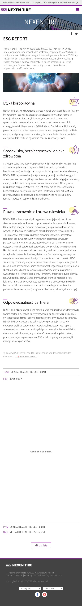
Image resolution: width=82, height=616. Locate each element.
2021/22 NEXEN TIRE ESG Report (27, 526)
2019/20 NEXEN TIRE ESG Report (27, 532)
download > (15, 378)
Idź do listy (41, 545)
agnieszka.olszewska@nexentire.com (46, 575)
